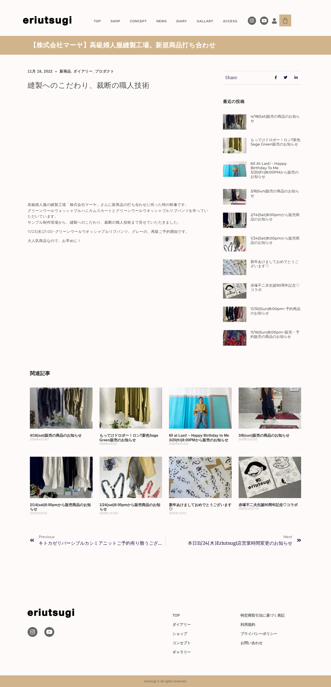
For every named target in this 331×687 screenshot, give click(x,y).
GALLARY (205, 21)
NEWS (162, 21)
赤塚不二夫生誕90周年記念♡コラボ (268, 505)
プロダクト (104, 71)
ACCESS (230, 21)
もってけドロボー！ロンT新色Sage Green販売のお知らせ (275, 142)
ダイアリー (83, 71)
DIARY (181, 21)
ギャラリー (181, 652)
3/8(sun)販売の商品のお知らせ (264, 435)
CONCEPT (138, 21)
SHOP (115, 21)
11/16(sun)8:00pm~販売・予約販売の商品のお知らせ (275, 334)
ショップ (179, 634)
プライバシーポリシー (258, 634)
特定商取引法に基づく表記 (262, 615)
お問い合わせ (251, 643)
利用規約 (247, 625)
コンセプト (181, 643)
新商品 (65, 71)
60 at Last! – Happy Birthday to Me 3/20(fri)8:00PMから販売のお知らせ (275, 170)
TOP (97, 21)
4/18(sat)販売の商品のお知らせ (56, 435)
